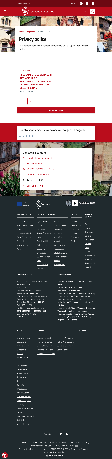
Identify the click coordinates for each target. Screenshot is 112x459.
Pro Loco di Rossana (45, 349)
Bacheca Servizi (23, 392)
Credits (19, 412)
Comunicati (75, 237)
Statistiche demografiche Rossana (71, 345)
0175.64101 (25, 284)
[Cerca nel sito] (92, 11)
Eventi (87, 224)
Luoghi (87, 228)
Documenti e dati (56, 110)
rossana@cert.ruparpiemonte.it (34, 296)
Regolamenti (26, 70)
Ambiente (41, 229)
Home (21, 31)
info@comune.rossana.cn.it (33, 299)
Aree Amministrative (25, 225)
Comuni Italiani (63, 349)
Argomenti (31, 31)
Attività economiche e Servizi (90, 255)
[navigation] (4, 11)
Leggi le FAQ (22, 365)
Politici (19, 248)
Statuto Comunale (24, 396)
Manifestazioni (77, 225)
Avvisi (73, 241)
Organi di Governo (24, 221)
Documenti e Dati (24, 233)
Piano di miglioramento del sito (24, 357)
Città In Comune (67, 445)
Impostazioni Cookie (25, 408)
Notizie (74, 221)
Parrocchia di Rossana (46, 353)
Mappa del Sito (23, 424)
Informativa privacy (24, 400)
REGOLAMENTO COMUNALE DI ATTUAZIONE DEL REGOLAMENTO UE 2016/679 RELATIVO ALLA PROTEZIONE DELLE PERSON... (36, 81)
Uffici (19, 229)
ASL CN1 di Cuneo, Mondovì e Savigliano (73, 341)
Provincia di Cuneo (44, 341)
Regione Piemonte (44, 337)
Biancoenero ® (76, 449)
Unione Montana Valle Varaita (49, 345)
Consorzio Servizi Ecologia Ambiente (71, 337)
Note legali (21, 404)
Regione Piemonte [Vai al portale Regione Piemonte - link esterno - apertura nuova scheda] (23, 3)
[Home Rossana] (38, 11)
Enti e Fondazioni (24, 237)
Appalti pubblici (43, 241)
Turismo (57, 260)
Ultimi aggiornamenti (25, 416)
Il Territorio (89, 231)
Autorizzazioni (42, 245)
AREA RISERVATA (54, 455)
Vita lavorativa (59, 264)
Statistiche (21, 420)
